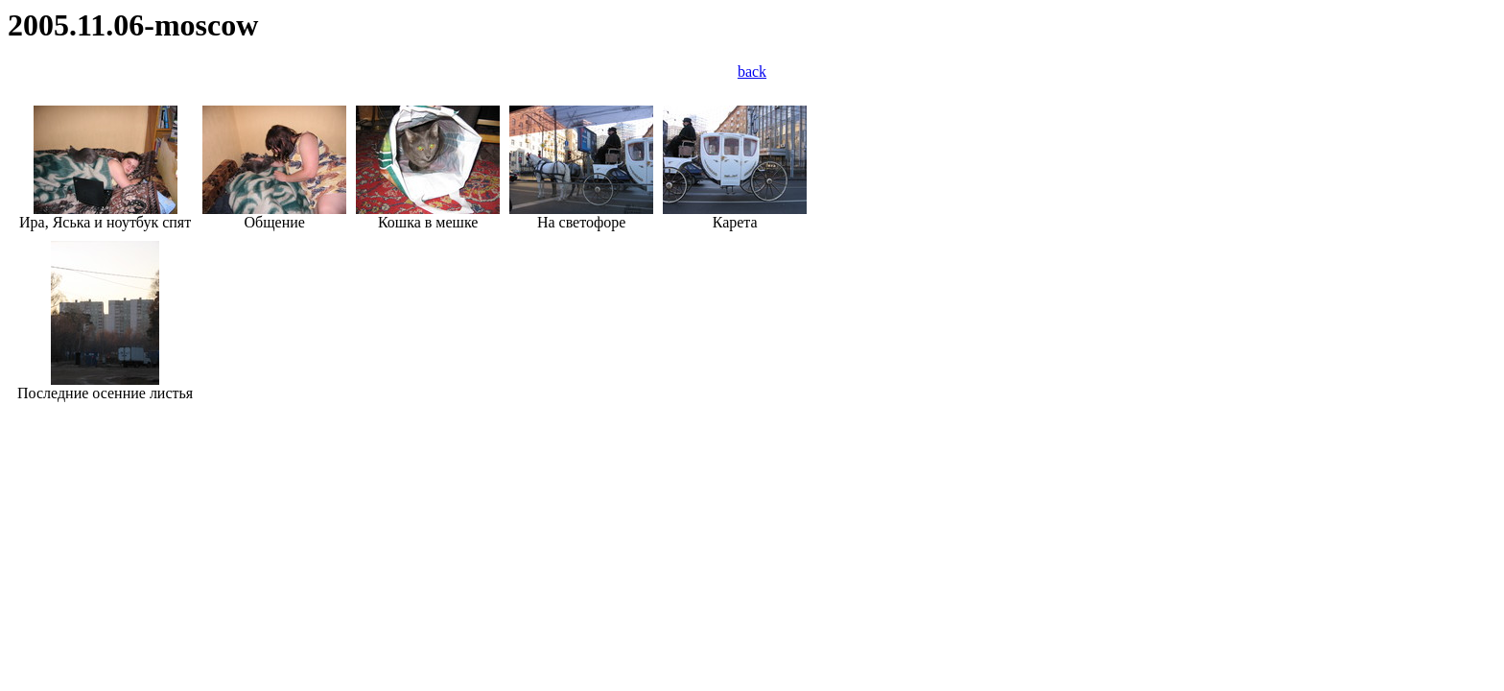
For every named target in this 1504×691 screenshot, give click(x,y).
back (752, 71)
